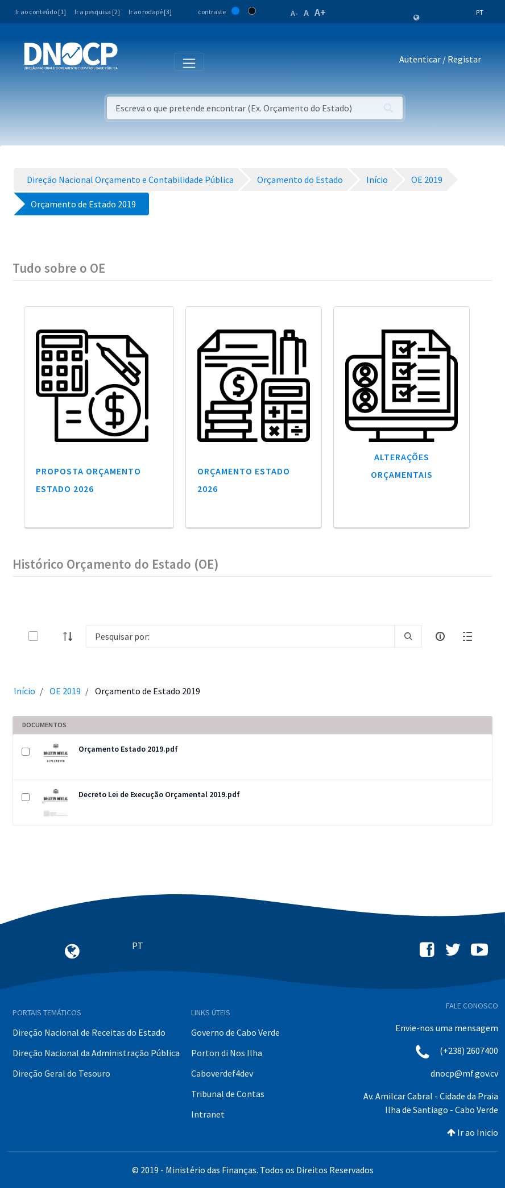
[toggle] (51, 636)
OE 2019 (65, 691)
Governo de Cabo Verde (235, 1032)
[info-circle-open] (440, 636)
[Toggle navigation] (133, 61)
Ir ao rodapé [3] (150, 11)
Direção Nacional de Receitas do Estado (89, 1032)
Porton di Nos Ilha (226, 1052)
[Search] (240, 636)
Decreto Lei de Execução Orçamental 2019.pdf (159, 794)
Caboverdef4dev (222, 1073)
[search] (408, 636)
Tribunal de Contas (227, 1093)
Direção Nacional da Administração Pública (96, 1052)
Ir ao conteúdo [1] (40, 11)
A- (294, 13)
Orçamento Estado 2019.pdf (128, 749)
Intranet (208, 1114)
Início (24, 691)
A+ (320, 12)
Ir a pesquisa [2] (97, 11)
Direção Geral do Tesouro (61, 1073)
